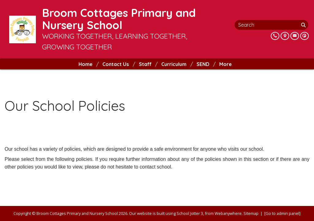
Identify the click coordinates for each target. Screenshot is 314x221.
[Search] (304, 25)
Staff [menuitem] (145, 64)
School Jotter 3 (190, 213)
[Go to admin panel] (282, 213)
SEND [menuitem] (203, 64)
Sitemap (250, 213)
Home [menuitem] (85, 64)
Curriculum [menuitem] (173, 64)
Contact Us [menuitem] (115, 64)
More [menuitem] (225, 64)
